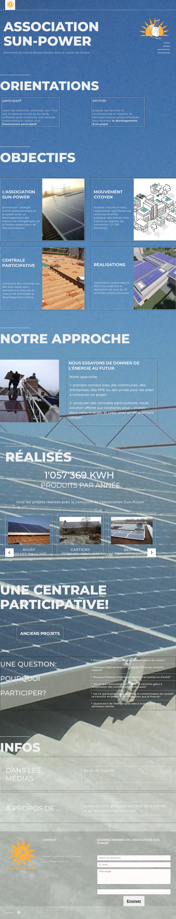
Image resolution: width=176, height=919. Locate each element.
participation (164, 49)
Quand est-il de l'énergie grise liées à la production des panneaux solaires (126, 705)
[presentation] (9, 552)
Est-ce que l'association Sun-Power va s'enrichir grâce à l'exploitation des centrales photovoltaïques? (126, 685)
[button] (132, 660)
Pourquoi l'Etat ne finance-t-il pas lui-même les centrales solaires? (127, 669)
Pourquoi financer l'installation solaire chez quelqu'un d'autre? (132, 677)
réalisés (166, 46)
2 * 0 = (101, 887)
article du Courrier (99, 770)
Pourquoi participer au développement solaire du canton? (129, 660)
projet (167, 43)
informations (164, 53)
